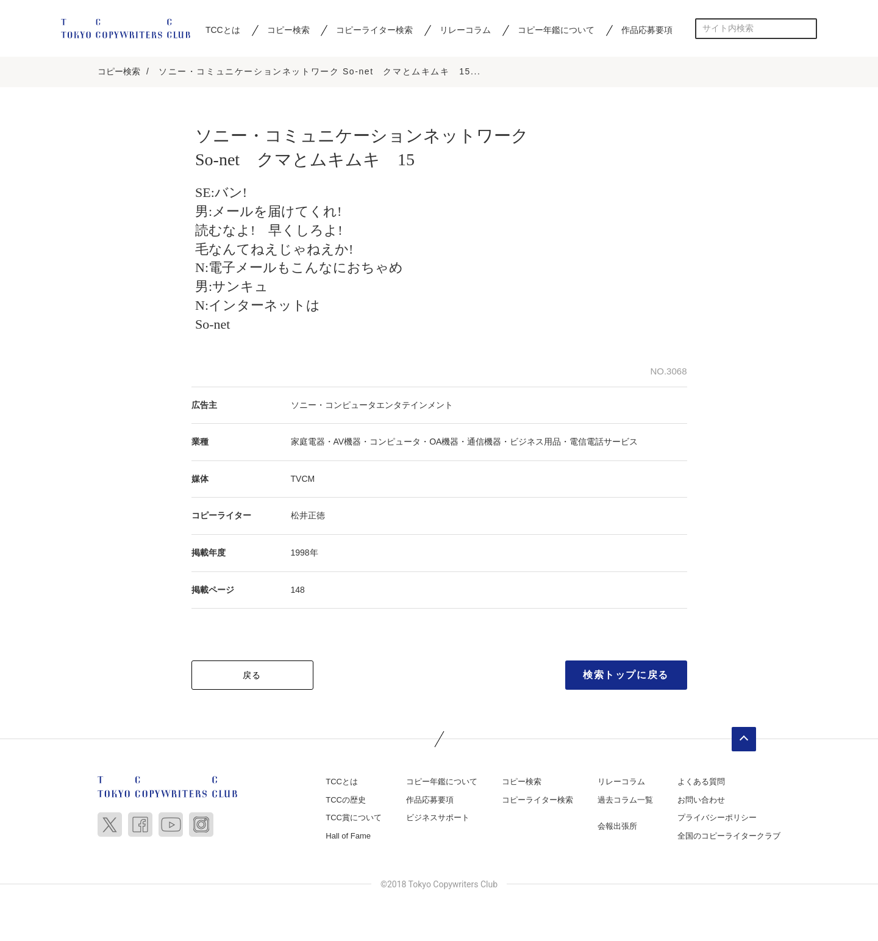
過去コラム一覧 (625, 801)
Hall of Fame (348, 837)
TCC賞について (354, 819)
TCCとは (222, 30)
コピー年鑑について (556, 30)
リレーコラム (465, 30)
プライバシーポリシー (717, 819)
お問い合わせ (701, 801)
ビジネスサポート (437, 819)
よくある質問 (701, 783)
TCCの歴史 (346, 801)
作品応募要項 (647, 30)
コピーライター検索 (374, 30)
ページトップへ (744, 741)
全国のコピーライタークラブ (728, 837)
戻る (252, 677)
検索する (807, 28)
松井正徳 (308, 517)
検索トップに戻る (626, 676)
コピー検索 (288, 30)
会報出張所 (617, 827)
